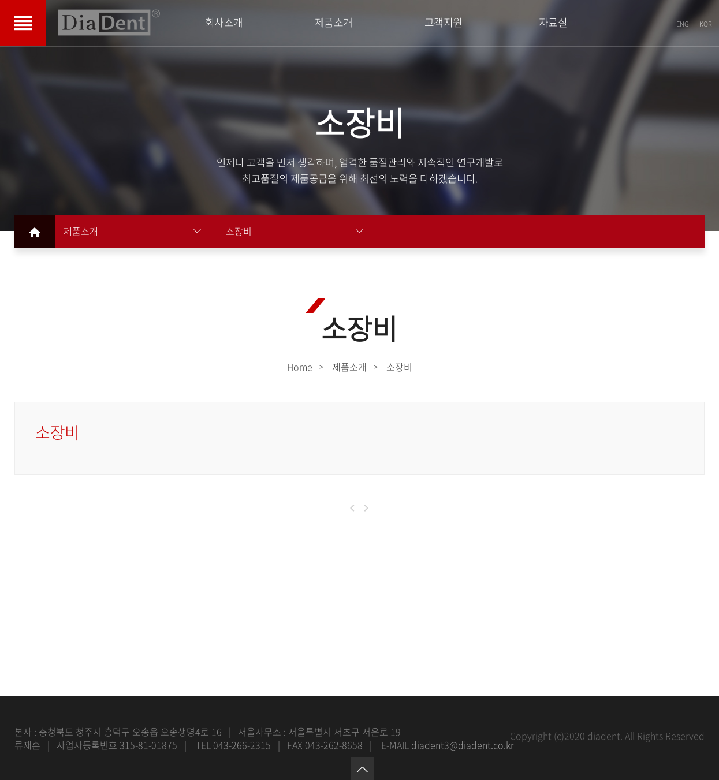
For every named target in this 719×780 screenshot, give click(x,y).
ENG (682, 24)
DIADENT (109, 22)
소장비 (239, 231)
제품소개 (81, 231)
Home (299, 367)
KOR (705, 24)
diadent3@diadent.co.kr (462, 745)
